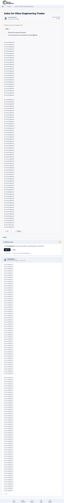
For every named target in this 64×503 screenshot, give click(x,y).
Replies (18, 231)
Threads (9, 6)
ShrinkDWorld (12, 17)
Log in (14, 249)
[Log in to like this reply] (6, 494)
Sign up (7, 249)
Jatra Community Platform (24, 253)
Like (7, 231)
